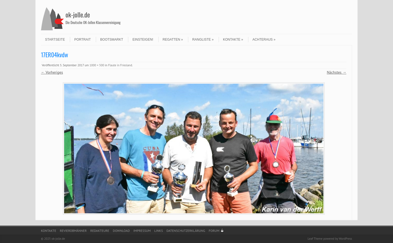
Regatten (173, 39)
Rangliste (203, 39)
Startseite (55, 39)
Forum (214, 231)
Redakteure (99, 231)
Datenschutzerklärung (185, 231)
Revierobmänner (73, 231)
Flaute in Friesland (120, 65)
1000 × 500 (97, 65)
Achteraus (263, 39)
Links (158, 231)
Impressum (142, 231)
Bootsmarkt (111, 39)
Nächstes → (336, 72)
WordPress (345, 239)
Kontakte (233, 39)
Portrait (82, 39)
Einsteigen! (142, 39)
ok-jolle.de (78, 14)
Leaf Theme (315, 239)
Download (121, 231)
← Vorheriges (52, 72)
